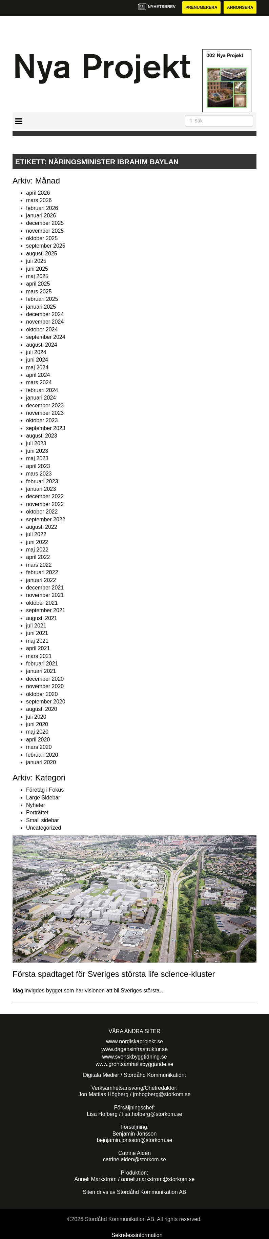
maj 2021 (37, 641)
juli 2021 (36, 625)
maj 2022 (37, 550)
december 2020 (45, 679)
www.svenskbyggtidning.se (134, 1057)
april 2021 (38, 648)
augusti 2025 (41, 253)
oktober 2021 (42, 603)
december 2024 (45, 314)
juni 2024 (37, 360)
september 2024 (45, 337)
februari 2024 (42, 390)
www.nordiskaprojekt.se (134, 1041)
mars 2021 (39, 656)
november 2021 (45, 595)
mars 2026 (39, 200)
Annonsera (240, 7)
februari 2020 (42, 755)
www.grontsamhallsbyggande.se (134, 1064)
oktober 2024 (42, 329)
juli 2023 (36, 443)
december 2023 (45, 405)
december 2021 (45, 588)
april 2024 (38, 375)
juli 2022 (36, 534)
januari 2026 (41, 215)
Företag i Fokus (45, 790)
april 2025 (38, 284)
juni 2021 (37, 633)
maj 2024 (37, 367)
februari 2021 (42, 663)
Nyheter (35, 805)
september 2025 (45, 246)
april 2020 (38, 739)
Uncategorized (43, 828)
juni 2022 (37, 542)
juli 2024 (36, 352)
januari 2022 (41, 580)
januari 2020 (41, 762)
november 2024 (45, 322)
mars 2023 (39, 474)
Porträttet (37, 812)
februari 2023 (42, 481)
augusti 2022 (41, 527)
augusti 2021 (41, 618)
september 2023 (45, 428)
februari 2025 (42, 299)
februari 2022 (42, 572)
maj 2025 (37, 276)
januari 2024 (41, 398)
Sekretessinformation (136, 1235)
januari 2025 (41, 307)
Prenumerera (201, 7)
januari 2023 (41, 489)
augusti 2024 (41, 345)
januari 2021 (41, 671)
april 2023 (38, 466)
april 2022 (38, 557)
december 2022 (45, 496)
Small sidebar (42, 820)
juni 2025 (37, 269)
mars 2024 (39, 382)
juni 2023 (37, 451)
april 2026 (38, 193)
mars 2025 (39, 291)
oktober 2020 (42, 694)
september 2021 (45, 610)
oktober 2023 (42, 420)
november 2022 (45, 504)
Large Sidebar (43, 797)
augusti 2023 (41, 436)
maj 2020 (37, 732)
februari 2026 (42, 208)
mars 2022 (39, 565)
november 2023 (45, 413)
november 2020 (45, 686)
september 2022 (45, 519)
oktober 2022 (42, 512)
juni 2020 (37, 724)
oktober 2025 (42, 238)
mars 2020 (39, 747)
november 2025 (45, 231)
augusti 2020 (41, 709)
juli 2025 (36, 261)
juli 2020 (36, 717)
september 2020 (45, 701)
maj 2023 (37, 458)
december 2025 (45, 223)
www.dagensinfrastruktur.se (134, 1049)
